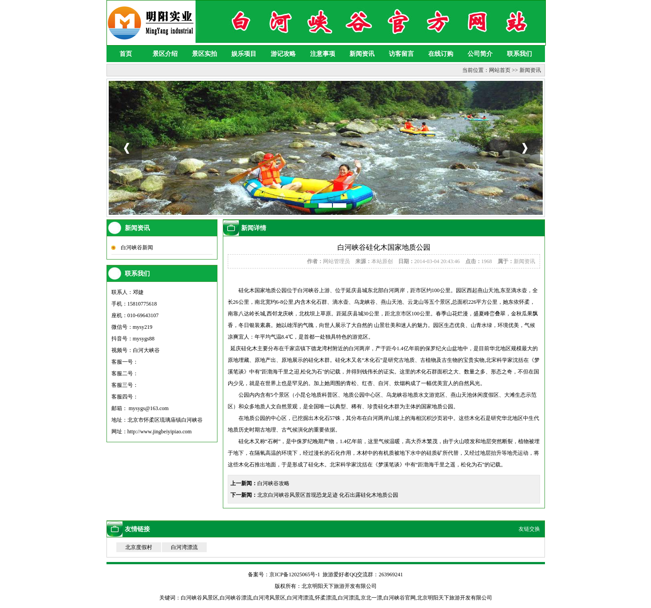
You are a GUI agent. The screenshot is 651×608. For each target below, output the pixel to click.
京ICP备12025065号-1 (294, 574)
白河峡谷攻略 (273, 483)
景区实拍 (204, 53)
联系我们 (519, 53)
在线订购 (440, 53)
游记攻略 (283, 53)
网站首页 (500, 70)
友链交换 (529, 529)
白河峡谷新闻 (137, 247)
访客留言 (401, 53)
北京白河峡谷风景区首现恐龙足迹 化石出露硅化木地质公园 (327, 495)
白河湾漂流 (184, 547)
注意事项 (322, 53)
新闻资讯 (361, 53)
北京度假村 (138, 547)
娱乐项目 (243, 53)
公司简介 (480, 53)
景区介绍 (165, 53)
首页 (125, 53)
